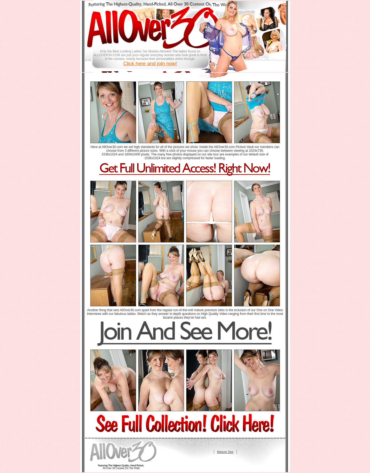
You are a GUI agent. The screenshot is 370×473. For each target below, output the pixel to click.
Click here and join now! (150, 63)
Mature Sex (225, 452)
